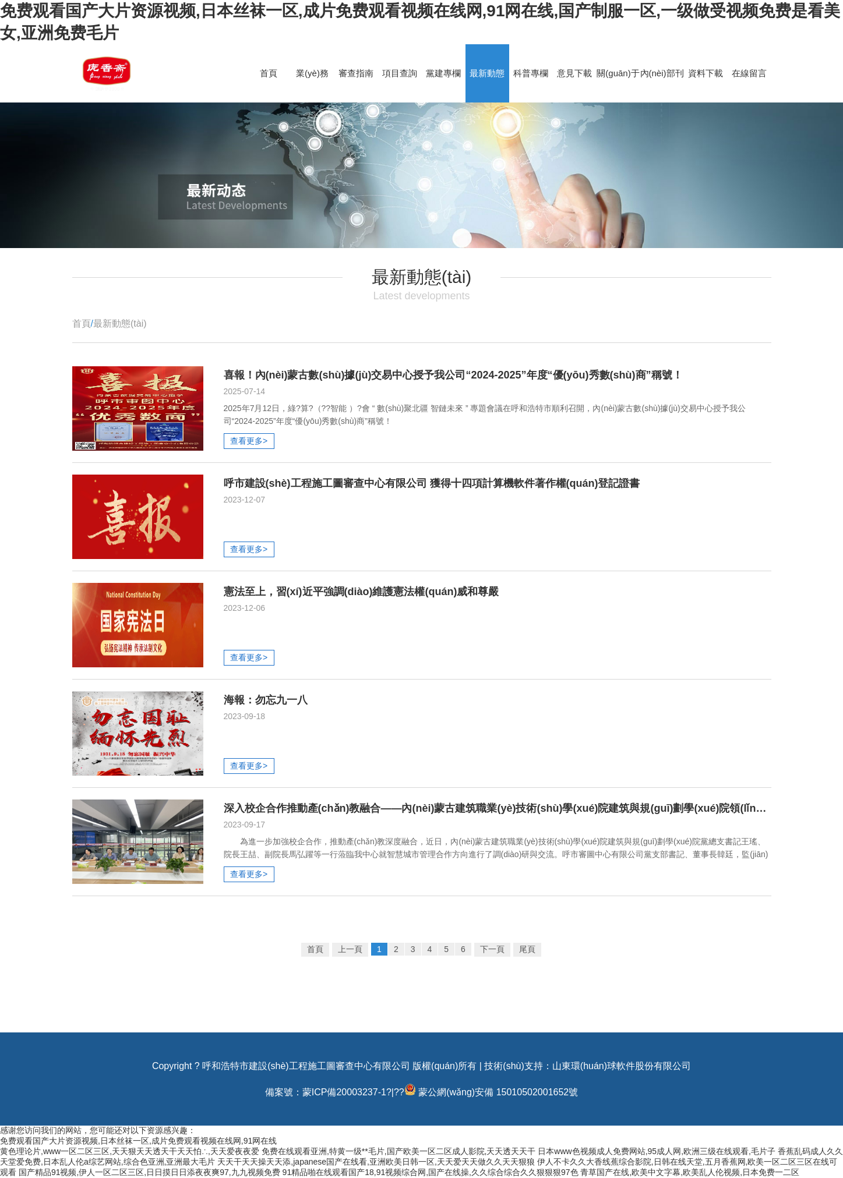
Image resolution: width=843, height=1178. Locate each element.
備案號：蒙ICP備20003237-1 (325, 1092)
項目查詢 (399, 73)
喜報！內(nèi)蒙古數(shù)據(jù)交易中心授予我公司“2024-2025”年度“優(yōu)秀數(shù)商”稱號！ (453, 375)
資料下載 (705, 73)
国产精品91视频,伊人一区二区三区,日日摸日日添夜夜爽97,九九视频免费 (149, 1172)
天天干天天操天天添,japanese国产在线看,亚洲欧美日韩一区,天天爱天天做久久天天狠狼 (376, 1161)
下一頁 (492, 949)
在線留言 (749, 73)
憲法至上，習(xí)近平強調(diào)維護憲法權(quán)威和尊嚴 (361, 591)
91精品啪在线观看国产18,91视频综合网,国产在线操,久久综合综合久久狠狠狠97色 (431, 1172)
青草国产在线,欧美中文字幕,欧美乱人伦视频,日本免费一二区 (689, 1172)
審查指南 (355, 73)
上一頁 (350, 949)
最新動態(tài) (120, 323)
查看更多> (248, 440)
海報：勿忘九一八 (266, 700)
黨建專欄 (443, 73)
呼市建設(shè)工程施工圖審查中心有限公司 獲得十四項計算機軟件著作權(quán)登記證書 (432, 483)
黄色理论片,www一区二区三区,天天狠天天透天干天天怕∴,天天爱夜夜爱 (129, 1151)
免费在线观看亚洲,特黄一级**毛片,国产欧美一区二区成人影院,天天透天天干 (399, 1151)
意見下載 (574, 73)
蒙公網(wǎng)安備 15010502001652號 (498, 1092)
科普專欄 (530, 73)
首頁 (268, 73)
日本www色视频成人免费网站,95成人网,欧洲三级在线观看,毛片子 (656, 1151)
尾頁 (527, 949)
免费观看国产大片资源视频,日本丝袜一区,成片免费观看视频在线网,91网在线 (138, 1140)
